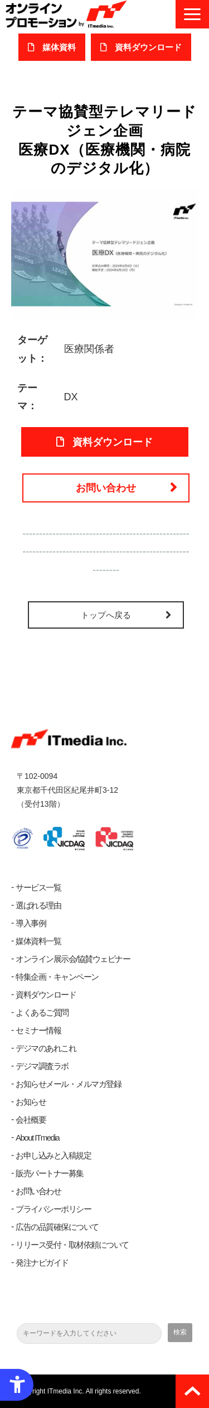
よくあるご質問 (42, 1012)
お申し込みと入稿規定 (53, 1155)
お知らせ (31, 1102)
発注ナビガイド (42, 1262)
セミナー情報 (38, 1030)
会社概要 (31, 1119)
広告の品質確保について (57, 1227)
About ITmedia (37, 1137)
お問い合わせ (106, 488)
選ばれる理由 (38, 905)
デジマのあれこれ (46, 1048)
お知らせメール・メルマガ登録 (68, 1084)
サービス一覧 (38, 887)
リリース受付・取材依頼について (72, 1244)
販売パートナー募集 (50, 1173)
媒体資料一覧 (38, 941)
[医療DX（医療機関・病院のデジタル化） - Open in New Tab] (104, 253)
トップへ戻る (106, 615)
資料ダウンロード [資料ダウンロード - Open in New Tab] (112, 442)
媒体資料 (59, 47)
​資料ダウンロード (148, 47)
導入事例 (31, 923)
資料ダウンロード (46, 994)
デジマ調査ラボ (42, 1066)
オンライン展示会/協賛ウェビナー (73, 959)
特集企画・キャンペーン (57, 976)
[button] (192, 14)
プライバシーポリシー (53, 1209)
